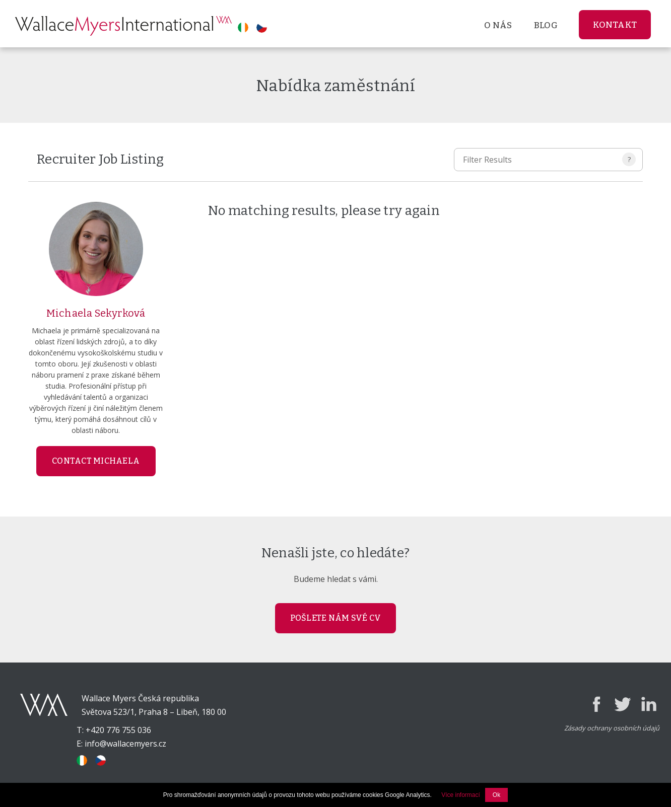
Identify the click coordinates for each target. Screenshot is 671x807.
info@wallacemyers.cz (125, 743)
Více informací (460, 794)
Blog (546, 25)
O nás (498, 25)
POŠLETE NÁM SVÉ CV (335, 618)
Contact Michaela (96, 461)
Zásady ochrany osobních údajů (611, 727)
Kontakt (615, 25)
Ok (496, 794)
